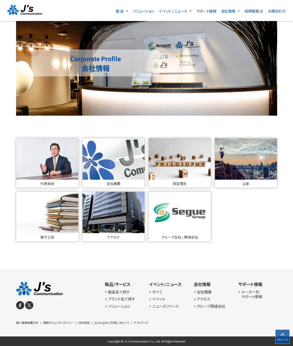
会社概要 (204, 291)
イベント (158, 298)
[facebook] (20, 305)
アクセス (203, 298)
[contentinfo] (146, 308)
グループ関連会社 (211, 306)
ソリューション (119, 306)
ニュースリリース (165, 306)
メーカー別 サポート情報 (251, 294)
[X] (29, 305)
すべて (157, 291)
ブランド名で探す (121, 298)
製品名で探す (119, 291)
